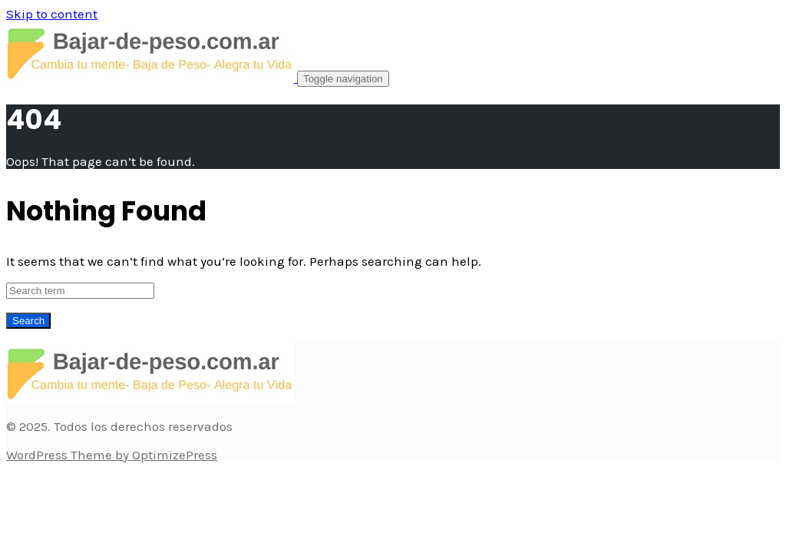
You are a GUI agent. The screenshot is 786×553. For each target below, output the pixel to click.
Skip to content (51, 14)
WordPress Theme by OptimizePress (111, 454)
